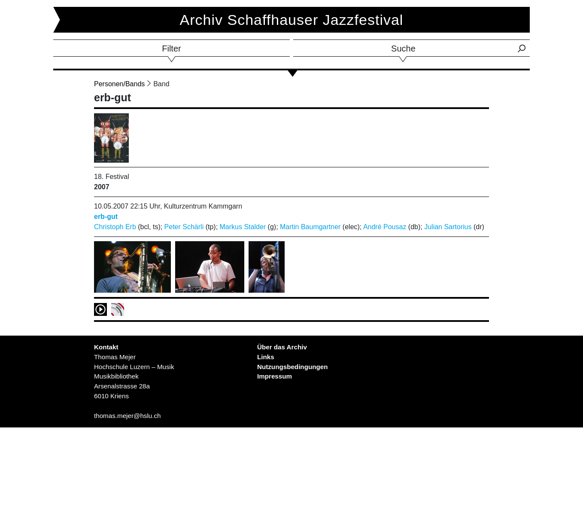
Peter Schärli (184, 226)
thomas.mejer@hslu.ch (127, 415)
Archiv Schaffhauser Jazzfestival (292, 20)
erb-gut (106, 216)
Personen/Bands (119, 84)
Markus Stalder (243, 226)
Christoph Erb (115, 226)
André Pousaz (385, 226)
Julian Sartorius (447, 226)
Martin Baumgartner (310, 226)
